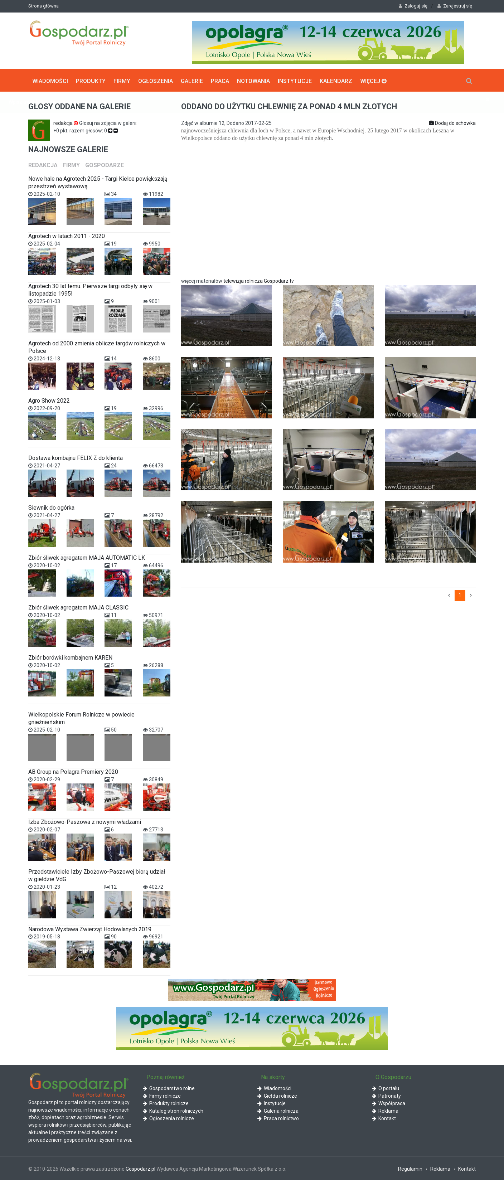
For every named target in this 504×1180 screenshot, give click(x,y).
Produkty (91, 80)
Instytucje (295, 80)
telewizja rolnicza (243, 280)
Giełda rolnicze (277, 1095)
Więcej (373, 80)
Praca (220, 80)
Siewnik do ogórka (51, 507)
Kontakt (384, 1118)
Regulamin (410, 1168)
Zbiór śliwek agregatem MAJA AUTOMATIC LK (86, 557)
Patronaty (386, 1095)
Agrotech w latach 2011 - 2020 (66, 235)
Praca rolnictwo (278, 1118)
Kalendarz (336, 80)
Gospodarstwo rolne (169, 1088)
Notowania (253, 80)
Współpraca (388, 1103)
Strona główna (43, 6)
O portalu (385, 1088)
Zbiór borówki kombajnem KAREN (70, 656)
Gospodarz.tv (279, 280)
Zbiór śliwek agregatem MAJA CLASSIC (78, 606)
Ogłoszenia (155, 80)
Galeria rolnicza (278, 1110)
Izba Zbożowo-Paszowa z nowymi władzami (84, 821)
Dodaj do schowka (452, 122)
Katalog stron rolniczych (173, 1110)
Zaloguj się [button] (413, 6)
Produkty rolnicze (166, 1103)
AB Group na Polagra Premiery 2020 (73, 771)
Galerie (192, 80)
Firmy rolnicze (162, 1095)
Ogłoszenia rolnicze (168, 1118)
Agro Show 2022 (49, 400)
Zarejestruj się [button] (454, 6)
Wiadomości (50, 80)
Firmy (121, 80)
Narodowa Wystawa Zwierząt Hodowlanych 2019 (89, 928)
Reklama (385, 1110)
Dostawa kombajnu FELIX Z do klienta (75, 457)
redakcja (66, 122)
